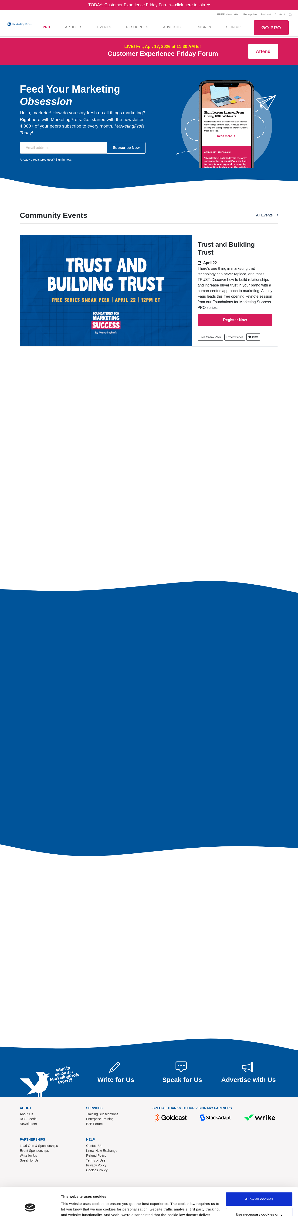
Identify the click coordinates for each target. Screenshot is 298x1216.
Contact (280, 14)
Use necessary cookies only (259, 1188)
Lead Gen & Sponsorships (39, 1146)
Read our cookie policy (114, 1194)
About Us (26, 1114)
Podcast (266, 14)
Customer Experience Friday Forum (163, 53)
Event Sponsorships (34, 1150)
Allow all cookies (259, 1173)
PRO (46, 27)
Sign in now (63, 159)
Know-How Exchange (101, 1150)
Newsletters (28, 1124)
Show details (72, 1207)
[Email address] (63, 148)
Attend (263, 51)
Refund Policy (96, 1155)
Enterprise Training (100, 1119)
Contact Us (94, 1146)
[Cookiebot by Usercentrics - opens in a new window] (30, 1206)
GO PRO (271, 27)
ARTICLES (73, 27)
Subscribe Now (126, 148)
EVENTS (104, 27)
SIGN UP (233, 27)
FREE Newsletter (228, 14)
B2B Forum (94, 1124)
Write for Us (28, 1155)
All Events (267, 215)
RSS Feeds (28, 1119)
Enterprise (250, 14)
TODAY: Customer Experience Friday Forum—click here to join (149, 5)
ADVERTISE (173, 27)
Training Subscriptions (102, 1114)
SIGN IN (204, 27)
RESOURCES (137, 27)
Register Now (235, 320)
